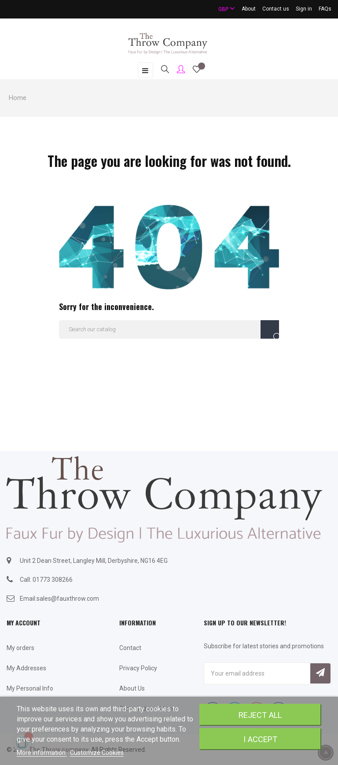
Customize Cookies (97, 752)
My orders (20, 647)
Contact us (275, 9)
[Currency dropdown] (222, 9)
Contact (130, 647)
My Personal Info (30, 688)
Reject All (260, 715)
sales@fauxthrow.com (68, 598)
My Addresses (26, 668)
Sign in (304, 9)
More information (42, 752)
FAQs (325, 9)
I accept (260, 739)
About (249, 9)
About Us (132, 688)
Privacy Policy (138, 668)
